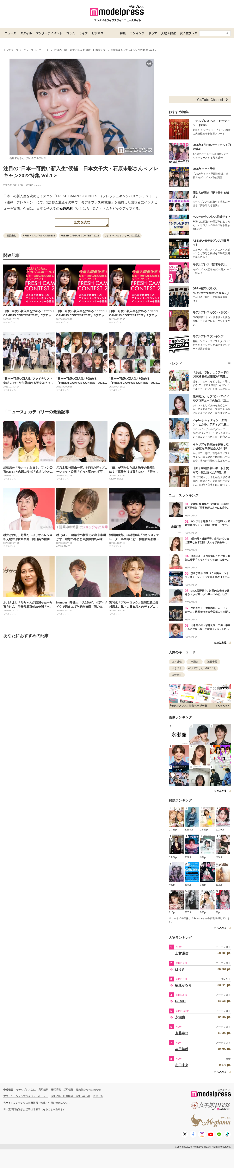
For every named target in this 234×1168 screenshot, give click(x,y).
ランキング (137, 33)
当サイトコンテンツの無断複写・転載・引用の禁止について (36, 1102)
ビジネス (97, 33)
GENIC (180, 1001)
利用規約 (43, 1089)
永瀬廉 (194, 661)
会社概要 (8, 1089)
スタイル (26, 33)
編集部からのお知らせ (88, 1089)
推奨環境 (56, 1089)
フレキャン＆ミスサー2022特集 (122, 235)
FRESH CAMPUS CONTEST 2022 (80, 235)
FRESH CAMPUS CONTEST (39, 235)
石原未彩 (66, 208)
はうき (180, 969)
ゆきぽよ (177, 668)
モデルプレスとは (26, 1089)
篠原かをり (183, 985)
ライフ (83, 33)
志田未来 (181, 1065)
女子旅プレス (188, 33)
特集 (123, 33)
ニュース (10, 33)
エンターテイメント (49, 33)
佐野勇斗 (177, 674)
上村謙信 (177, 661)
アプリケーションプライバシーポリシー (25, 1096)
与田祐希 (181, 1049)
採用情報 (68, 1089)
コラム (70, 33)
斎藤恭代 (181, 1033)
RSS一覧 (98, 1096)
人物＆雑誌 (168, 33)
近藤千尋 (212, 661)
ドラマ (152, 33)
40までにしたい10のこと (202, 668)
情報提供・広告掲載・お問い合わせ (70, 1096)
